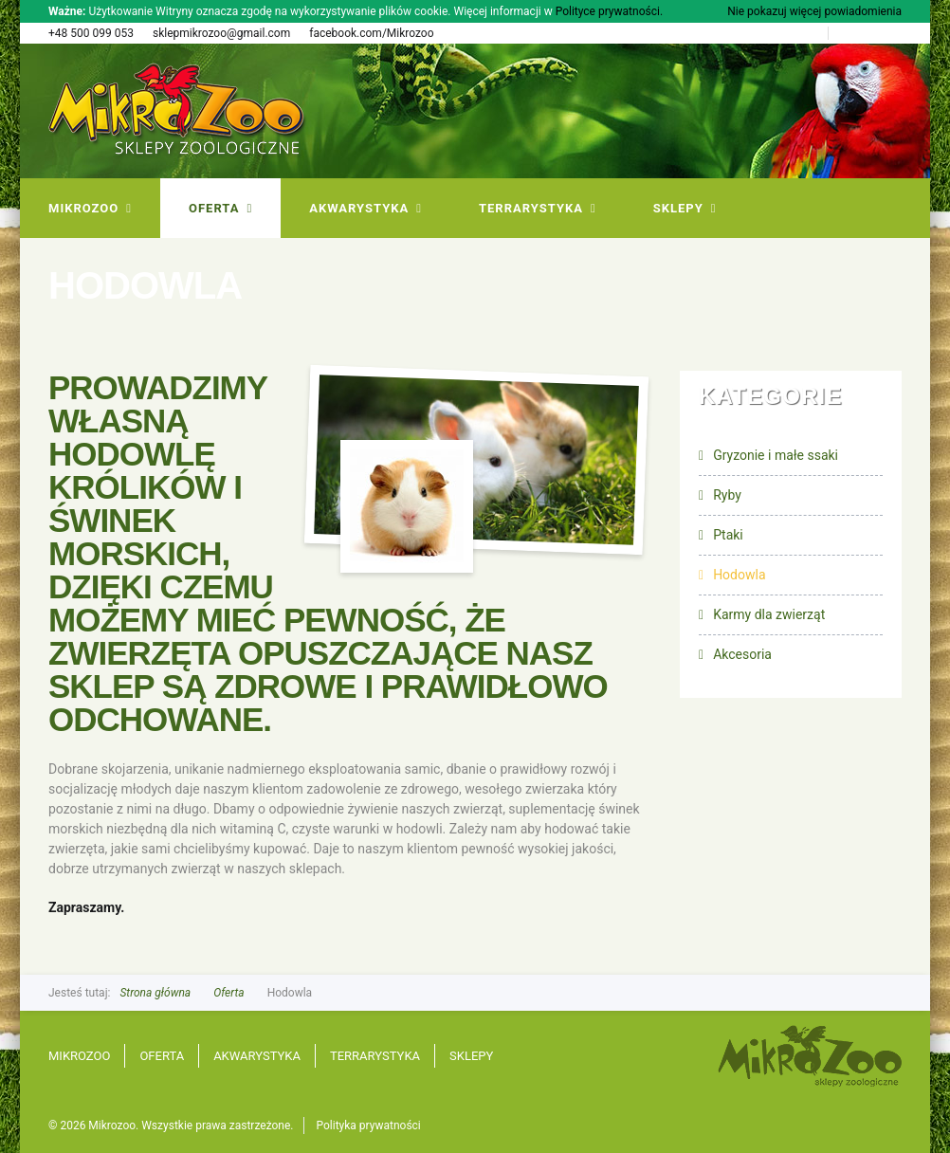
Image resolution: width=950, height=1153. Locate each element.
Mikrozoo (79, 1056)
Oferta (228, 992)
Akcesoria (742, 654)
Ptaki (728, 534)
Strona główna (155, 992)
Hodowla (739, 574)
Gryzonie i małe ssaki (775, 455)
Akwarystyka (257, 1056)
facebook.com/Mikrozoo (371, 33)
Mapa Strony (870, 33)
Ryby (727, 495)
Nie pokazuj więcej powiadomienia (814, 11)
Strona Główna (780, 33)
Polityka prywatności (369, 1125)
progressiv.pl (892, 1126)
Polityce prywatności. (609, 11)
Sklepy (471, 1056)
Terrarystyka (375, 1056)
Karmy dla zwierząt (769, 614)
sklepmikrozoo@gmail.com (221, 33)
